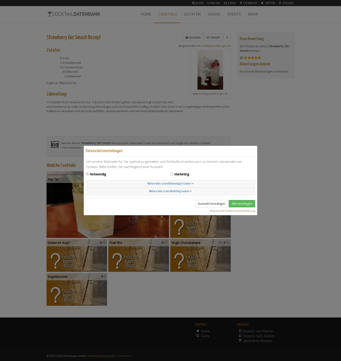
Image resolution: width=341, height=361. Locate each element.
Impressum (217, 211)
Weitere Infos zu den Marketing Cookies (170, 191)
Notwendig (98, 174)
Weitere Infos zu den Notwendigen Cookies (170, 183)
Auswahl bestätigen (211, 203)
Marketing (181, 174)
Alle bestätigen (242, 203)
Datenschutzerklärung (240, 211)
